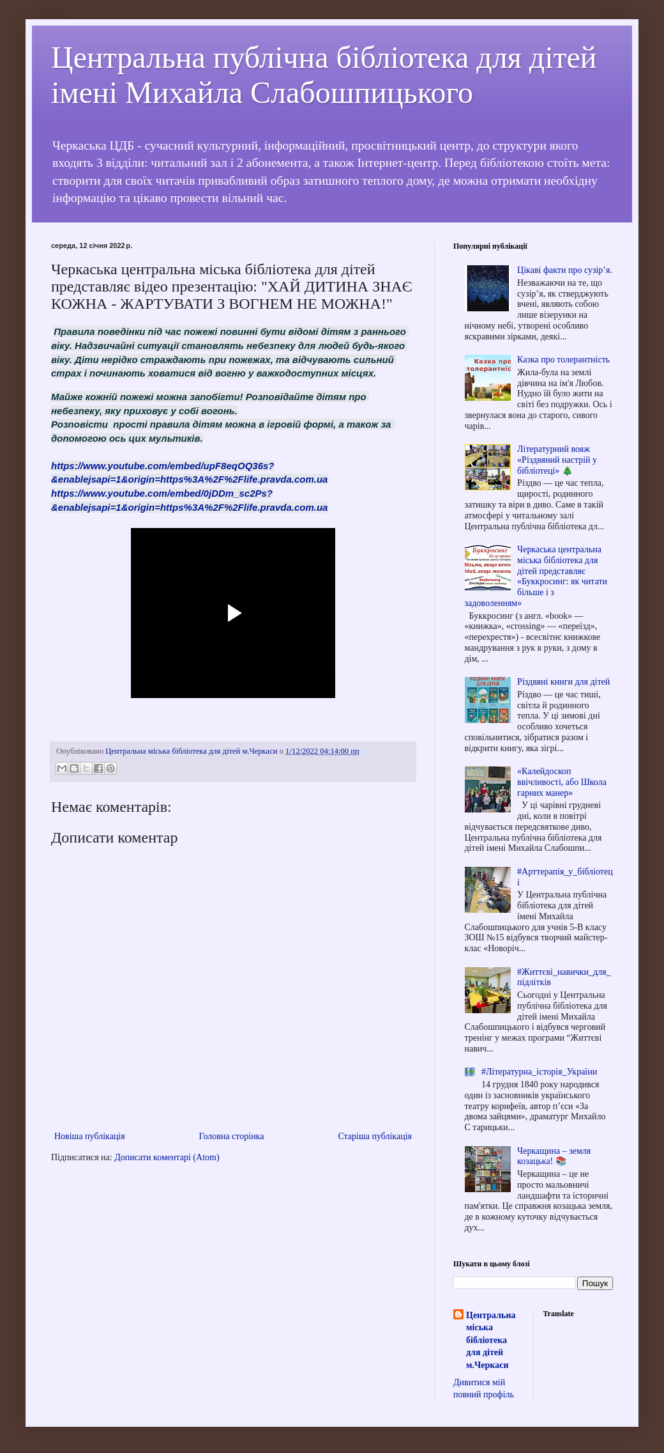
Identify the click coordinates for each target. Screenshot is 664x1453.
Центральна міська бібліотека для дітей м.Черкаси (490, 1340)
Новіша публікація (89, 1136)
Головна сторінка (231, 1136)
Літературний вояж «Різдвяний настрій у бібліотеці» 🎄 (557, 460)
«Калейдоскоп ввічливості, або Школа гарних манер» (562, 782)
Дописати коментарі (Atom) (166, 1157)
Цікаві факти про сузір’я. (564, 270)
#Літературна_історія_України (539, 1071)
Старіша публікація (375, 1136)
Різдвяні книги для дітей (563, 682)
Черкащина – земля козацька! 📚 (554, 1156)
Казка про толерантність (563, 359)
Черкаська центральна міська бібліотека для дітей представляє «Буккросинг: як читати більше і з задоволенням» (536, 576)
